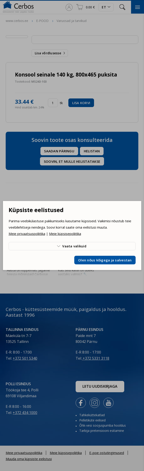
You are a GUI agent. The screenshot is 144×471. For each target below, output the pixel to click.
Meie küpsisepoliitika (65, 233)
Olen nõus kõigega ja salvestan (105, 260)
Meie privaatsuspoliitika (27, 233)
